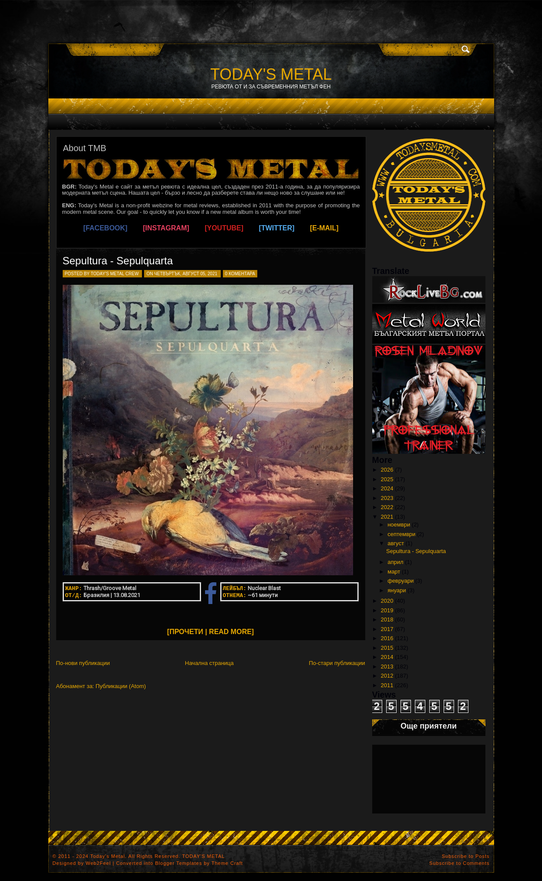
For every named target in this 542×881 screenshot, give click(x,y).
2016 (387, 638)
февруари (400, 580)
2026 (387, 469)
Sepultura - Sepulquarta (118, 261)
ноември (398, 524)
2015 (387, 648)
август (395, 543)
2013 (387, 666)
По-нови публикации (83, 663)
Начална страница (209, 663)
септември (401, 534)
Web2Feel (98, 863)
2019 (387, 610)
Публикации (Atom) (121, 686)
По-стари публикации (337, 663)
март (393, 571)
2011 (387, 685)
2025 (387, 479)
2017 (387, 629)
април (395, 562)
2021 (387, 516)
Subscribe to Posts (466, 856)
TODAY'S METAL (271, 74)
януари (396, 590)
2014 (387, 657)
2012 (387, 675)
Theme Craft (227, 863)
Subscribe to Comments (459, 863)
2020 (387, 600)
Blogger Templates (178, 863)
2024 (387, 488)
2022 (387, 507)
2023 (387, 498)
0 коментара (240, 273)
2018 (387, 619)
